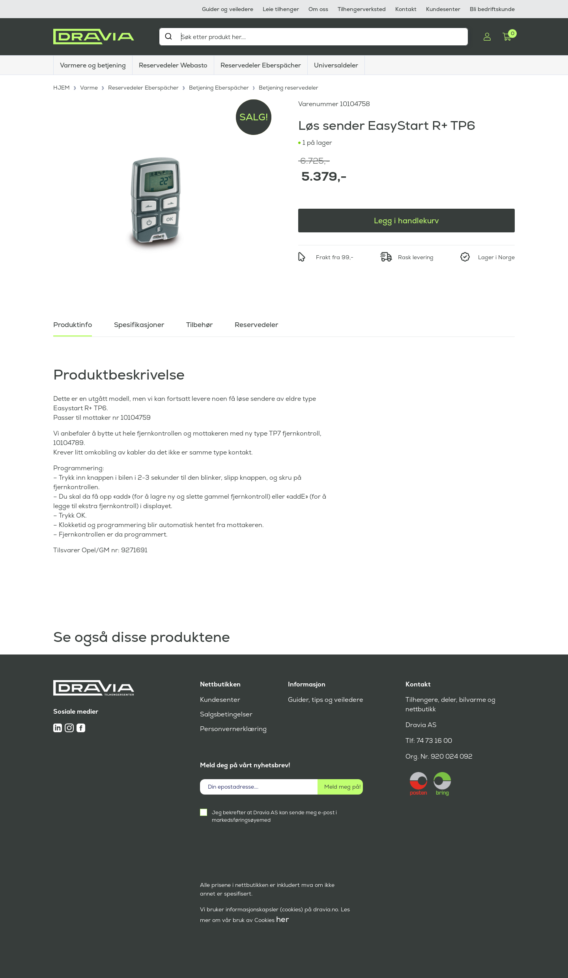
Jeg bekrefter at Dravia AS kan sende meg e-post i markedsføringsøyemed (274, 816)
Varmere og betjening (93, 65)
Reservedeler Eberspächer (260, 65)
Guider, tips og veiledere (324, 700)
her (282, 919)
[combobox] (313, 37)
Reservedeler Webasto (173, 65)
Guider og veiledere (227, 9)
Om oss (318, 9)
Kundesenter (443, 9)
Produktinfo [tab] (73, 323)
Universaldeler (336, 65)
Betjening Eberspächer (219, 86)
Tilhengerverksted (362, 9)
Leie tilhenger (281, 9)
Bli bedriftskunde (492, 9)
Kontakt (406, 9)
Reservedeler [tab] (261, 323)
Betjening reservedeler (290, 86)
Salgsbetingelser (225, 714)
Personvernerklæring (232, 729)
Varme (89, 86)
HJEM (61, 86)
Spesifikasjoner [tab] (141, 323)
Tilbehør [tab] (203, 323)
